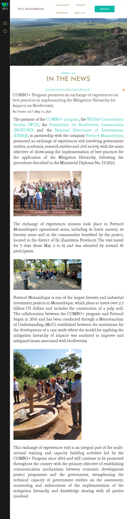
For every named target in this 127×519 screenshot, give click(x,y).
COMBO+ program (62, 119)
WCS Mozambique (31, 8)
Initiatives (61, 12)
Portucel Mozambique (104, 135)
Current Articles (55, 90)
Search (85, 90)
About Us (79, 12)
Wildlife (80, 5)
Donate (104, 9)
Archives (73, 90)
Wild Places (62, 5)
